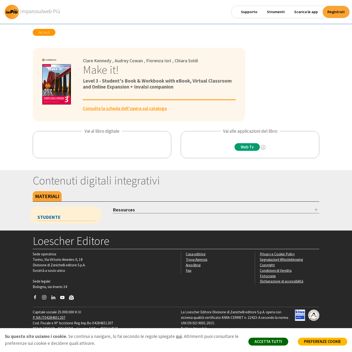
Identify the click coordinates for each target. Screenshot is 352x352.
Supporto (249, 11)
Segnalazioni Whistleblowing (281, 259)
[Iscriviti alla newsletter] (73, 298)
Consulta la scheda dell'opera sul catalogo (125, 108)
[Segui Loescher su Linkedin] (55, 298)
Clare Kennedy (97, 60)
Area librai (193, 265)
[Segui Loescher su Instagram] (46, 298)
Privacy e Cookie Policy (277, 254)
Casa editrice (196, 254)
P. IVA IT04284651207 (49, 317)
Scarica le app (306, 11)
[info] (263, 147)
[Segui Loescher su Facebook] (37, 298)
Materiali (47, 196)
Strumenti (276, 11)
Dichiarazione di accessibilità (281, 281)
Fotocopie (268, 276)
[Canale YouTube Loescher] (64, 298)
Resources (124, 210)
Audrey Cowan (129, 60)
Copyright (267, 265)
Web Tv (247, 147)
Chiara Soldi (186, 60)
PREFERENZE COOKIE (322, 341)
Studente (48, 217)
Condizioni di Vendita (276, 270)
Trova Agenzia (196, 259)
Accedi (44, 32)
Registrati (336, 11)
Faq (188, 270)
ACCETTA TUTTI (268, 341)
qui (179, 336)
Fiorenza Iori (158, 60)
